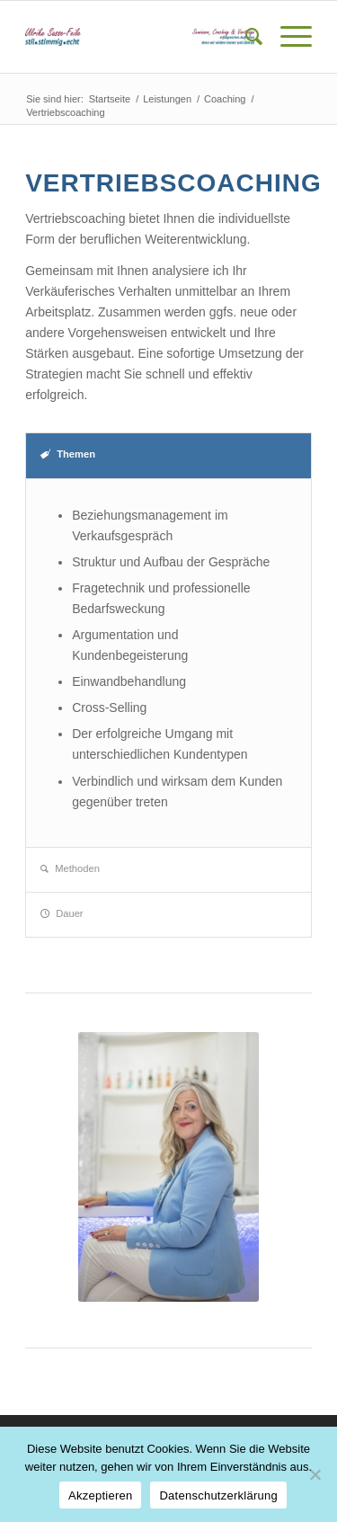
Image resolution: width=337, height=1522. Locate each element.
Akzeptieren (100, 1495)
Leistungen (167, 98)
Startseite (109, 98)
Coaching (224, 98)
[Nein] (315, 1474)
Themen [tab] (67, 454)
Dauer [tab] (61, 913)
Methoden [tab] (70, 868)
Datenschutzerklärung (218, 1495)
